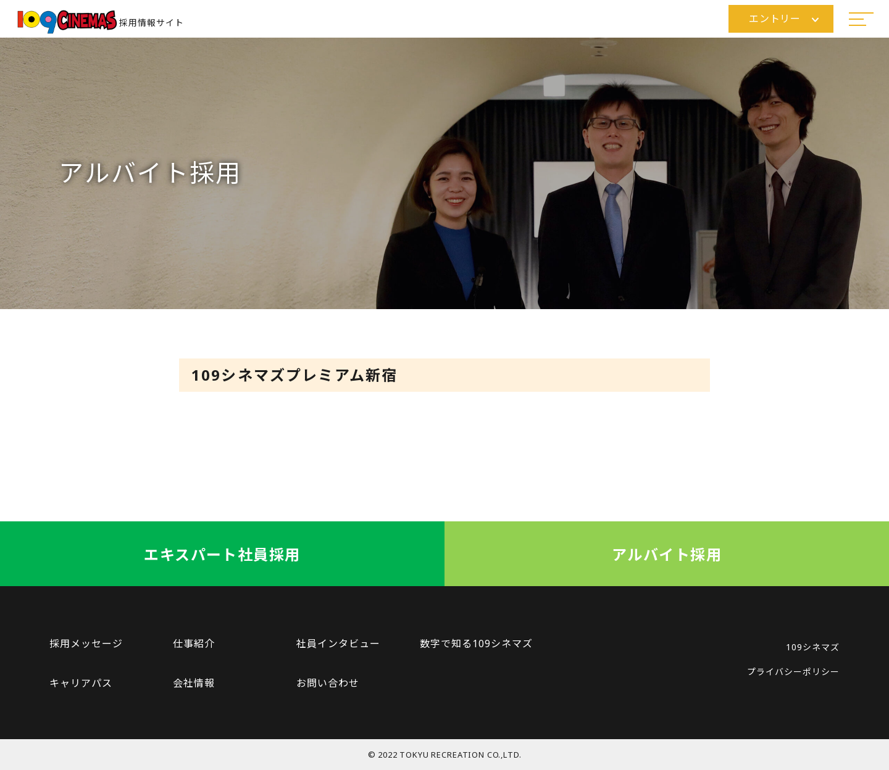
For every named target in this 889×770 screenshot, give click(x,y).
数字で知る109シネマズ (476, 643)
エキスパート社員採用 (222, 554)
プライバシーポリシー (793, 671)
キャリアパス (80, 683)
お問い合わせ (327, 683)
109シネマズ (813, 647)
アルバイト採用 (667, 554)
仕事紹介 (194, 643)
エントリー (784, 18)
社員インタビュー (338, 643)
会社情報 (194, 683)
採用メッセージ (86, 643)
